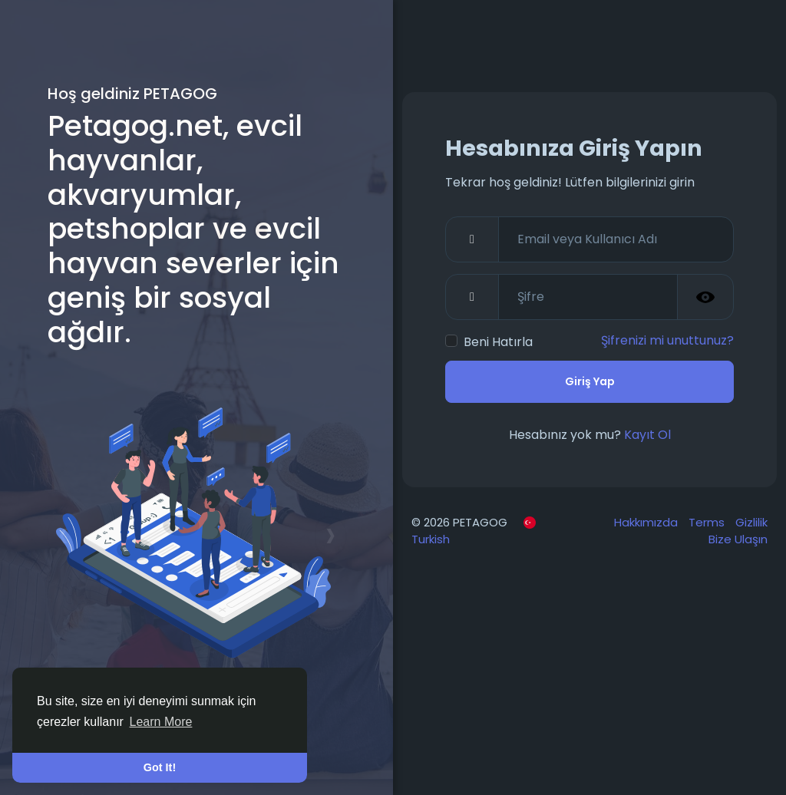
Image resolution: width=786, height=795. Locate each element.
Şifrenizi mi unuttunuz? (667, 340)
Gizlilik (751, 522)
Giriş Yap (590, 381)
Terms (708, 522)
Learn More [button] (161, 721)
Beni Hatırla (498, 342)
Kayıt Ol (647, 435)
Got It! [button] (160, 767)
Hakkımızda (647, 522)
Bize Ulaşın (738, 539)
